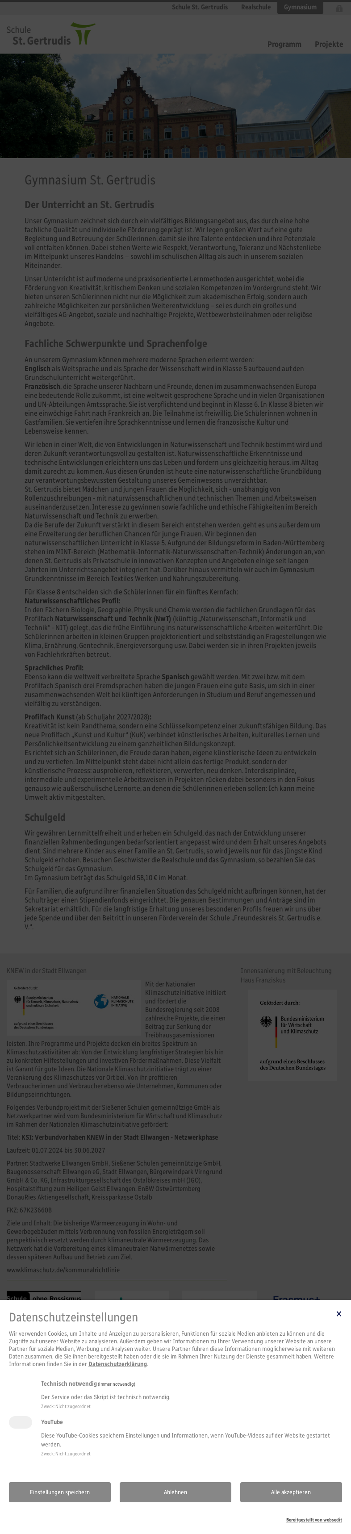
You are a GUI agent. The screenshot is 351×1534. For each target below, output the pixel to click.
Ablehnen (175, 1492)
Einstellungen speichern (60, 1492)
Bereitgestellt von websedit (314, 1520)
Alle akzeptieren (291, 1492)
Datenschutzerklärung (117, 1364)
